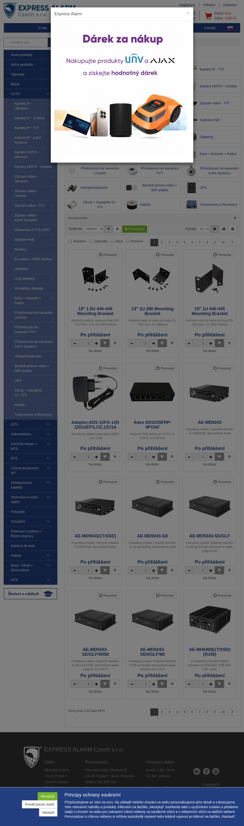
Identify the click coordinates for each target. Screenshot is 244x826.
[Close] (188, 12)
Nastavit (48, 812)
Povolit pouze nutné (39, 804)
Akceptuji (47, 796)
